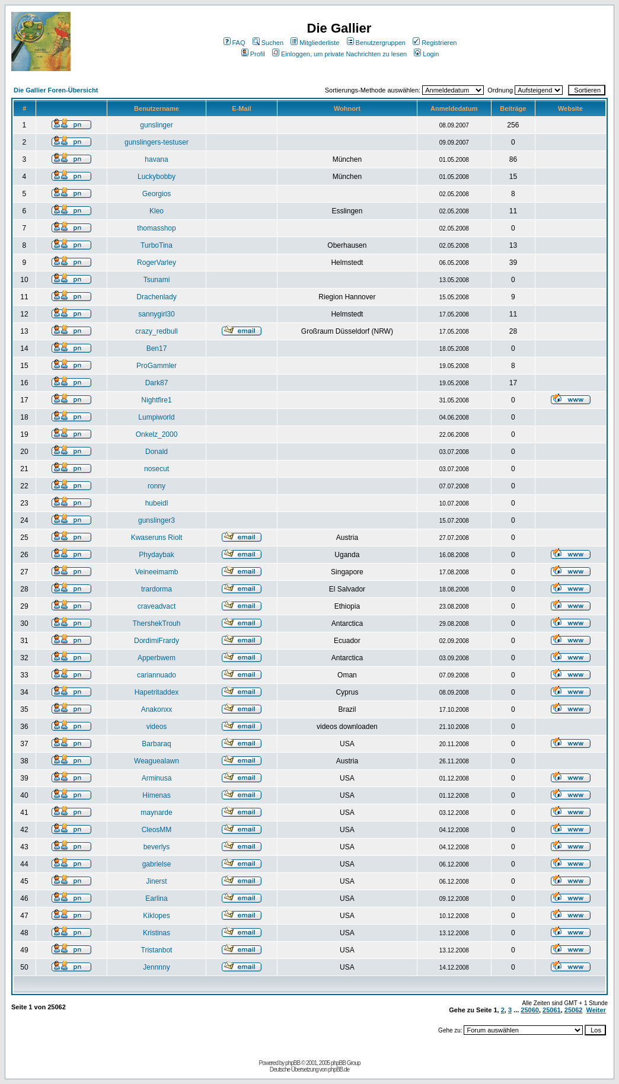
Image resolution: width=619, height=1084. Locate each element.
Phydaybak (156, 555)
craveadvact (157, 606)
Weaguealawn (156, 761)
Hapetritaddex (157, 692)
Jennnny (156, 967)
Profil (253, 53)
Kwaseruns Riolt (157, 537)
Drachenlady (156, 297)
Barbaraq (156, 744)
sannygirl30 (156, 314)
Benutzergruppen (376, 42)
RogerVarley (156, 262)
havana (156, 159)
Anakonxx (157, 709)
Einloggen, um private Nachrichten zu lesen (339, 53)
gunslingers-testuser (157, 142)
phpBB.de (338, 1069)
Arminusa (157, 778)
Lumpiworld (156, 417)
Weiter (596, 1009)
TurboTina (157, 245)
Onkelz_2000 (157, 434)
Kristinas (156, 933)
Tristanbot (157, 950)
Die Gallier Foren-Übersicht (56, 90)
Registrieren (435, 42)
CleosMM (157, 830)
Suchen (268, 42)
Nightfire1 (156, 400)
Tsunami (156, 280)
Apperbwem (157, 658)
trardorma (156, 589)
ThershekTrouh (157, 623)
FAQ (234, 42)
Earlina (156, 898)
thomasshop (156, 228)
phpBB (292, 1063)
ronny (156, 486)
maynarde (156, 812)
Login (426, 53)
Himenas (156, 795)
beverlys (156, 847)
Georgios (156, 194)
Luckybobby (157, 176)
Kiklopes (156, 916)
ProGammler (156, 366)
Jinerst (156, 881)
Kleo (156, 211)
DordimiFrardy (156, 641)
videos (156, 726)
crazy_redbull (156, 331)
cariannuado (156, 675)
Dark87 (156, 383)
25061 (552, 1009)
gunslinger (156, 125)
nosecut (156, 469)
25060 (530, 1009)
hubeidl (156, 503)
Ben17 (156, 348)
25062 (573, 1009)
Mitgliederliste (315, 42)
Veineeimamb (156, 572)
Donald (156, 451)
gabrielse (156, 864)
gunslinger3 (156, 520)
